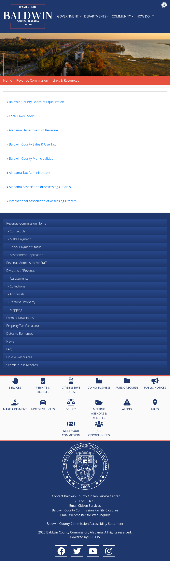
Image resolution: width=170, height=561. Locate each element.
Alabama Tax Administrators (29, 172)
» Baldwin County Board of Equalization (35, 102)
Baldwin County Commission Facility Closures (85, 510)
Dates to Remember (20, 333)
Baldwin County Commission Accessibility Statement (85, 523)
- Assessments (17, 278)
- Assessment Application (24, 255)
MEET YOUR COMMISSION (71, 429)
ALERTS (127, 405)
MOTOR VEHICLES (43, 405)
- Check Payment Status (23, 247)
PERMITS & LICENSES (43, 386)
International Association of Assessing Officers (43, 201)
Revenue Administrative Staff (26, 263)
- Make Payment (18, 239)
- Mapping (14, 310)
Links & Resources (19, 357)
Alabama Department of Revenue (33, 130)
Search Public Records (22, 365)
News (10, 341)
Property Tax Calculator (22, 325)
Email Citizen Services (85, 505)
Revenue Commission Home (26, 223)
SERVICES (15, 383)
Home (7, 80)
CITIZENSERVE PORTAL (71, 386)
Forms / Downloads (20, 318)
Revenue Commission (32, 80)
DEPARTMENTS (95, 16)
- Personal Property (20, 302)
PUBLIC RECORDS (126, 383)
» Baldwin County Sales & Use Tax (31, 144)
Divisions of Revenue (20, 270)
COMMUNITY (121, 16)
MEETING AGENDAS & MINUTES (99, 409)
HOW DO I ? (145, 16)
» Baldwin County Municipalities (30, 158)
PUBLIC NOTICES (155, 383)
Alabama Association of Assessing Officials (40, 187)
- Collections (15, 286)
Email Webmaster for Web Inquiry (85, 515)
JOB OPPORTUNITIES (99, 429)
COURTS (70, 405)
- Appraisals (15, 294)
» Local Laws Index (20, 116)
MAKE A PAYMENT (15, 405)
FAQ (9, 349)
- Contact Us (15, 231)
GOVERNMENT (68, 16)
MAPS (155, 405)
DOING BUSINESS (98, 383)
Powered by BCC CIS (85, 537)
